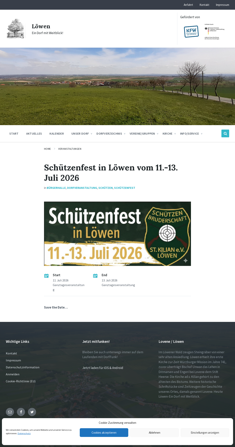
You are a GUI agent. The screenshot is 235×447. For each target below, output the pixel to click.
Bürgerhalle (56, 188)
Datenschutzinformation (22, 367)
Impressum (13, 360)
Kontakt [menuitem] (204, 5)
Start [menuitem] (14, 133)
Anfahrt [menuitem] (188, 5)
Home (47, 148)
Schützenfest (124, 188)
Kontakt (11, 353)
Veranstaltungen (69, 148)
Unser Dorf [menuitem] (80, 133)
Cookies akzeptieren (104, 432)
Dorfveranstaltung (82, 188)
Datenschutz (24, 433)
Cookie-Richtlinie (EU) (21, 381)
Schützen (105, 188)
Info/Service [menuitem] (189, 133)
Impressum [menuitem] (222, 5)
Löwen (41, 26)
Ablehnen (154, 432)
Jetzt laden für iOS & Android (102, 368)
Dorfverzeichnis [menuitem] (109, 133)
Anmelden (12, 374)
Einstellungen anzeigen (205, 432)
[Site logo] (16, 37)
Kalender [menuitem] (56, 133)
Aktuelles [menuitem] (34, 133)
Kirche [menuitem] (168, 133)
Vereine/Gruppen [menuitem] (142, 133)
